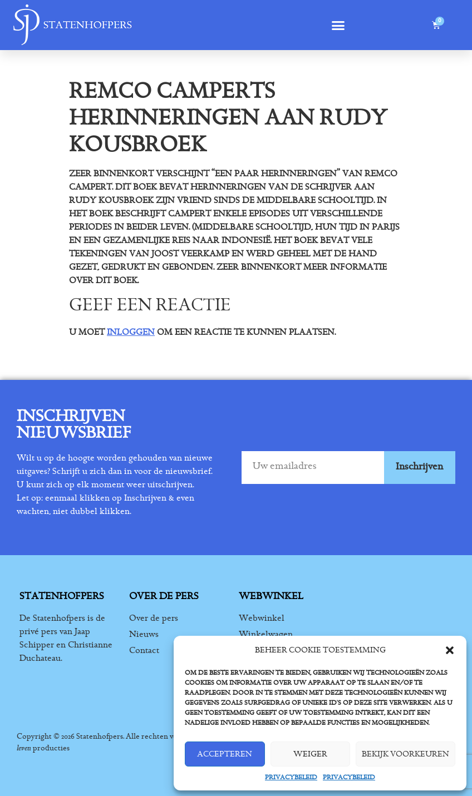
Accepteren (224, 754)
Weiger (310, 754)
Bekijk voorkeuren (405, 754)
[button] (449, 650)
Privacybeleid (291, 777)
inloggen (131, 332)
